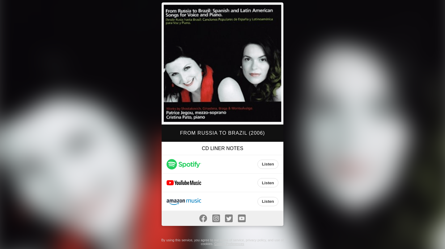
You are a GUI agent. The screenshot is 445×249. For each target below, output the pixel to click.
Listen (268, 164)
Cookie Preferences (229, 244)
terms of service (232, 240)
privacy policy (256, 240)
